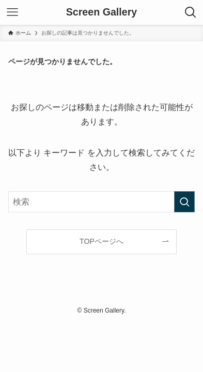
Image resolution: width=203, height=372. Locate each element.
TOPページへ (101, 241)
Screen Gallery (101, 12)
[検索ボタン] (190, 12)
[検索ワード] (101, 201)
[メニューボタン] (12, 12)
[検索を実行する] (184, 201)
